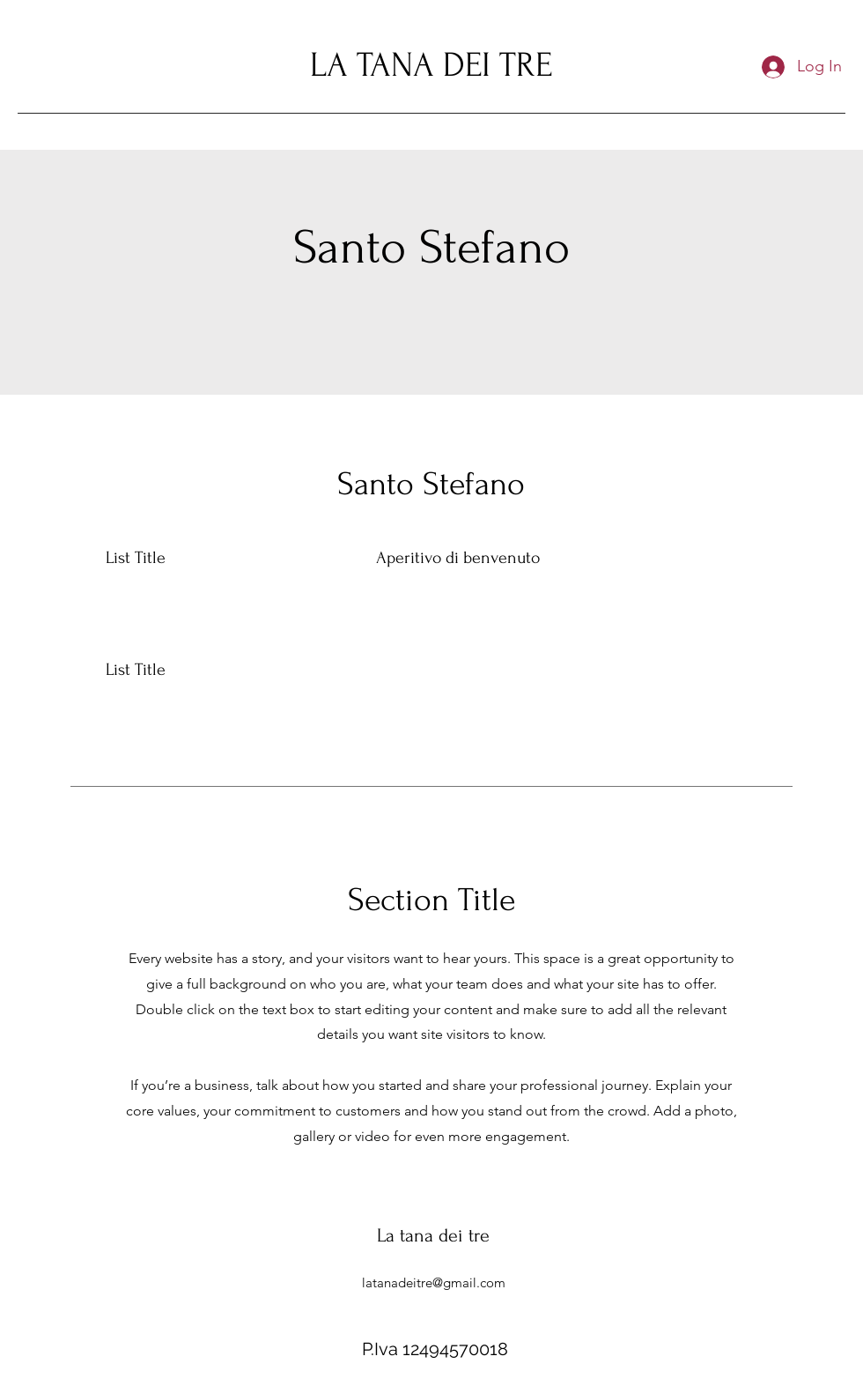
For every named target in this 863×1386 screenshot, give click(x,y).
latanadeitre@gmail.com (433, 1282)
